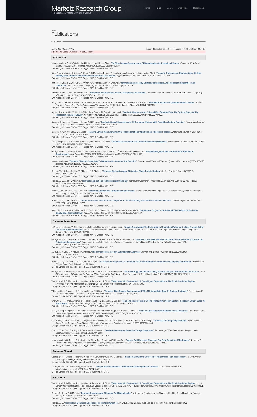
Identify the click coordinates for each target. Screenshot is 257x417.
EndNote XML (195, 49)
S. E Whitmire (74, 181)
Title (59, 49)
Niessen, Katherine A (60, 122)
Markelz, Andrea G (59, 161)
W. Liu (75, 112)
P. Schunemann (115, 227)
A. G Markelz (94, 73)
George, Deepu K (59, 151)
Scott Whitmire (73, 63)
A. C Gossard (132, 210)
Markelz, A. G (57, 181)
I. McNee (92, 239)
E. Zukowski (74, 83)
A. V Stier (67, 112)
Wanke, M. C (57, 281)
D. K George (94, 112)
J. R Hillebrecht (82, 291)
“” (145, 63)
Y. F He (81, 171)
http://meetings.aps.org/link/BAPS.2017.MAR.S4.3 (77, 369)
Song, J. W (56, 102)
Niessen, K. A (57, 132)
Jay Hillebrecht (87, 63)
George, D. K (57, 239)
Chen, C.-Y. (56, 301)
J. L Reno (105, 73)
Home (147, 8)
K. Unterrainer (82, 281)
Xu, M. (54, 367)
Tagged (178, 49)
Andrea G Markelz (80, 93)
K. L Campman (114, 210)
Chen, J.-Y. (56, 330)
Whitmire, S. (56, 291)
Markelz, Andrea (58, 63)
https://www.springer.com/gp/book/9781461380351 (181, 386)
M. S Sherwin (101, 210)
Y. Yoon (65, 73)
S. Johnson (127, 73)
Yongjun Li (87, 320)
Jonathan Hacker (100, 320)
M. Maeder (92, 262)
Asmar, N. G (56, 210)
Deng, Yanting (57, 311)
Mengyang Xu (77, 122)
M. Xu (66, 132)
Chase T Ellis (88, 151)
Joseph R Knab (75, 340)
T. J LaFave (69, 239)
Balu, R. (55, 83)
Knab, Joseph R (58, 142)
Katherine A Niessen (87, 311)
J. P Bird (151, 73)
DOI (53, 68)
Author (54, 49)
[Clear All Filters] (87, 52)
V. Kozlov (75, 227)
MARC (185, 49)
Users (170, 8)
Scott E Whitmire (80, 191)
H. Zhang (63, 83)
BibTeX (166, 49)
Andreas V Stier (74, 151)
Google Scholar (63, 68)
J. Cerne (67, 210)
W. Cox (65, 330)
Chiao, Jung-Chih (59, 320)
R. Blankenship (73, 367)
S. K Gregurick (112, 83)
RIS (203, 49)
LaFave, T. (56, 252)
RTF (172, 49)
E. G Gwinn (89, 210)
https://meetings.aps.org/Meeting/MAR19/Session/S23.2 (85, 359)
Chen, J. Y (55, 171)
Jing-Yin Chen (73, 142)
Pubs (158, 8)
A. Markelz (85, 252)
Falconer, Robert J (59, 93)
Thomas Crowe (115, 320)
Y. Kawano (76, 102)
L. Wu (113, 112)
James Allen (128, 320)
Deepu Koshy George (106, 311)
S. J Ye (74, 171)
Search (58, 41)
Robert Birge (104, 63)
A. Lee (64, 252)
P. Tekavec (65, 227)
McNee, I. (55, 227)
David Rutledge (145, 320)
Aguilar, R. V (56, 112)
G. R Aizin (97, 102)
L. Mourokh (108, 102)
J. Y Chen (83, 73)
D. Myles (62, 367)
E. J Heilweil (73, 200)
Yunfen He (84, 142)
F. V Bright (74, 330)
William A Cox (118, 340)
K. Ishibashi (87, 102)
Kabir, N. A (56, 73)
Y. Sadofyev (116, 73)
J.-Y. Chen (68, 262)
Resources (198, 8)
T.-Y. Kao (72, 252)
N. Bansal (105, 112)
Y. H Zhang (137, 73)
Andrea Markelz (74, 320)
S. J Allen (93, 281)
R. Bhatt (106, 281)
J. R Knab (73, 73)
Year (72, 49)
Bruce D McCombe (103, 151)
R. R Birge (98, 291)
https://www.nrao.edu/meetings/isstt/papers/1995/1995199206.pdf (124, 323)
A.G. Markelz (69, 281)
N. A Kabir (66, 102)
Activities (183, 8)
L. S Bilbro (83, 112)
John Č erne (118, 151)
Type (65, 49)
